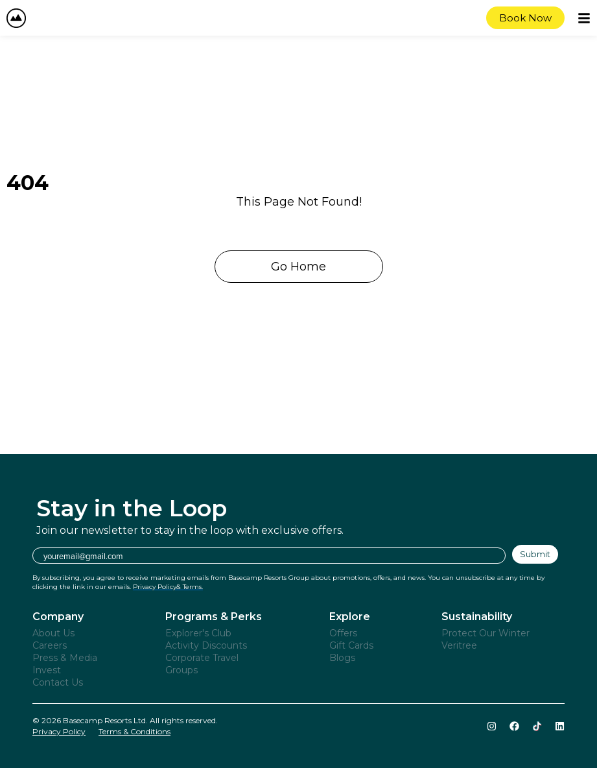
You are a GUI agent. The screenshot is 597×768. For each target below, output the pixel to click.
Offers (343, 633)
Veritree (459, 645)
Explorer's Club (198, 633)
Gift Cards (351, 645)
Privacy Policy (59, 731)
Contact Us (57, 682)
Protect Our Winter (485, 633)
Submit (535, 554)
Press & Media (64, 658)
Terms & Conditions (134, 731)
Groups (181, 670)
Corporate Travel (202, 658)
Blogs (342, 658)
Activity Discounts (206, 645)
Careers (49, 645)
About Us (53, 633)
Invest (46, 670)
